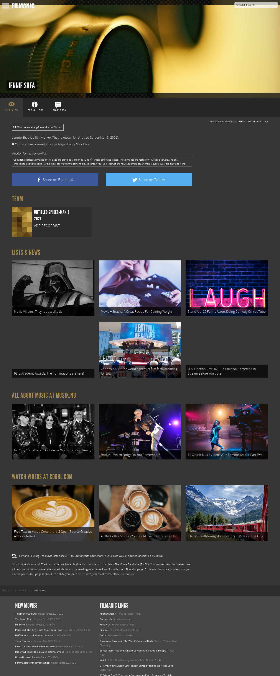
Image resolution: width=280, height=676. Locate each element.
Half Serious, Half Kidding (29, 618)
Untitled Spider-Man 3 (93, 138)
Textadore (105, 667)
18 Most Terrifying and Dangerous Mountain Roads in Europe (133, 633)
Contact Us (106, 602)
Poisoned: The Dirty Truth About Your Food (38, 613)
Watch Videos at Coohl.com (42, 464)
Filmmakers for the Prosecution (32, 645)
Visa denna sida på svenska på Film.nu (37, 127)
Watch (103, 643)
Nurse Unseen (23, 640)
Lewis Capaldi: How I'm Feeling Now (35, 629)
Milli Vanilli (21, 607)
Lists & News (26, 252)
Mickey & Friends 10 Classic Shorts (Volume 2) (39, 635)
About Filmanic (108, 596)
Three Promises (23, 624)
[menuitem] (7, 574)
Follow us (105, 607)
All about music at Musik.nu (44, 387)
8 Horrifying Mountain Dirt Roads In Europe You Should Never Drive (136, 648)
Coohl (103, 618)
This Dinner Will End (26, 596)
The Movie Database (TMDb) (132, 547)
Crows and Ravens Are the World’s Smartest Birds (126, 624)
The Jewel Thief (23, 602)
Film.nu (104, 613)
